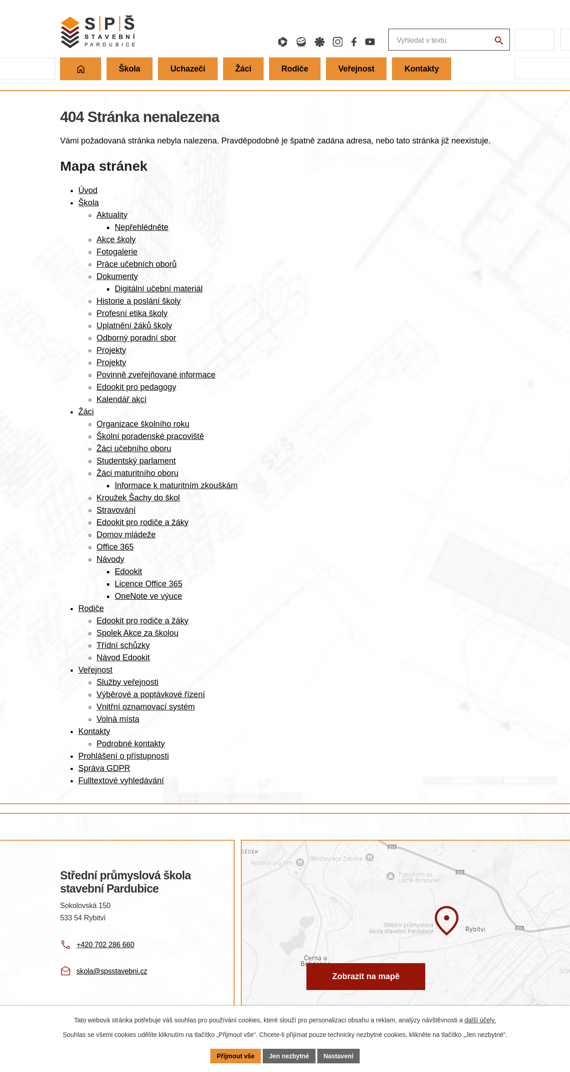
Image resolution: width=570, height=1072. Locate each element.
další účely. (480, 1020)
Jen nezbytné (289, 1055)
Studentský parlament (136, 460)
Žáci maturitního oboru (137, 473)
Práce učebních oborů (137, 264)
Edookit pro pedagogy (136, 387)
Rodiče (91, 608)
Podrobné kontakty (131, 743)
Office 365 (115, 546)
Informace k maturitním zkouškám (176, 485)
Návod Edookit (123, 657)
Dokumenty (117, 276)
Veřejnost (95, 669)
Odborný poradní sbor (136, 337)
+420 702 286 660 (105, 945)
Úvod (87, 190)
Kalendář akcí (122, 399)
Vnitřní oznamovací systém (146, 706)
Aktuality (112, 215)
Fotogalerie (117, 251)
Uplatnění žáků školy (134, 325)
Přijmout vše (235, 1055)
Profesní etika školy (132, 313)
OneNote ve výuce (148, 596)
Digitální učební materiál (159, 288)
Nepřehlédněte (141, 227)
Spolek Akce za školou (137, 633)
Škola (88, 202)
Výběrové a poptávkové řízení (151, 694)
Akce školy (116, 239)
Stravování (116, 510)
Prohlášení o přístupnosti (123, 756)
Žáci (86, 411)
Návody (110, 559)
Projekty (111, 350)
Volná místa (118, 719)
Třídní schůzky (123, 645)
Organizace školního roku (143, 424)
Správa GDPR (104, 768)
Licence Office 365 (149, 583)
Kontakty (94, 731)
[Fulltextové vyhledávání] (401, 40)
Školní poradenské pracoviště (150, 436)
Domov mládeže (126, 534)
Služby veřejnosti (127, 682)
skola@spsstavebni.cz (111, 971)
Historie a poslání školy (139, 301)
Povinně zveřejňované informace (156, 374)
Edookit (128, 571)
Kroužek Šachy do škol (138, 497)
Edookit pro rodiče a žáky (142, 522)
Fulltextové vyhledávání (121, 780)
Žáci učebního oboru (134, 448)
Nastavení (339, 1055)
